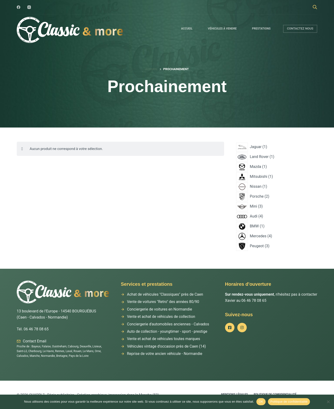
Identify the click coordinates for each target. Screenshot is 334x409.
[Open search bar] (315, 7)
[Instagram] (29, 7)
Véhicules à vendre (222, 28)
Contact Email (34, 341)
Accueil (186, 28)
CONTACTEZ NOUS (300, 28)
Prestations (261, 28)
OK (261, 401)
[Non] (328, 401)
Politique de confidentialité (289, 401)
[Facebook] (18, 7)
